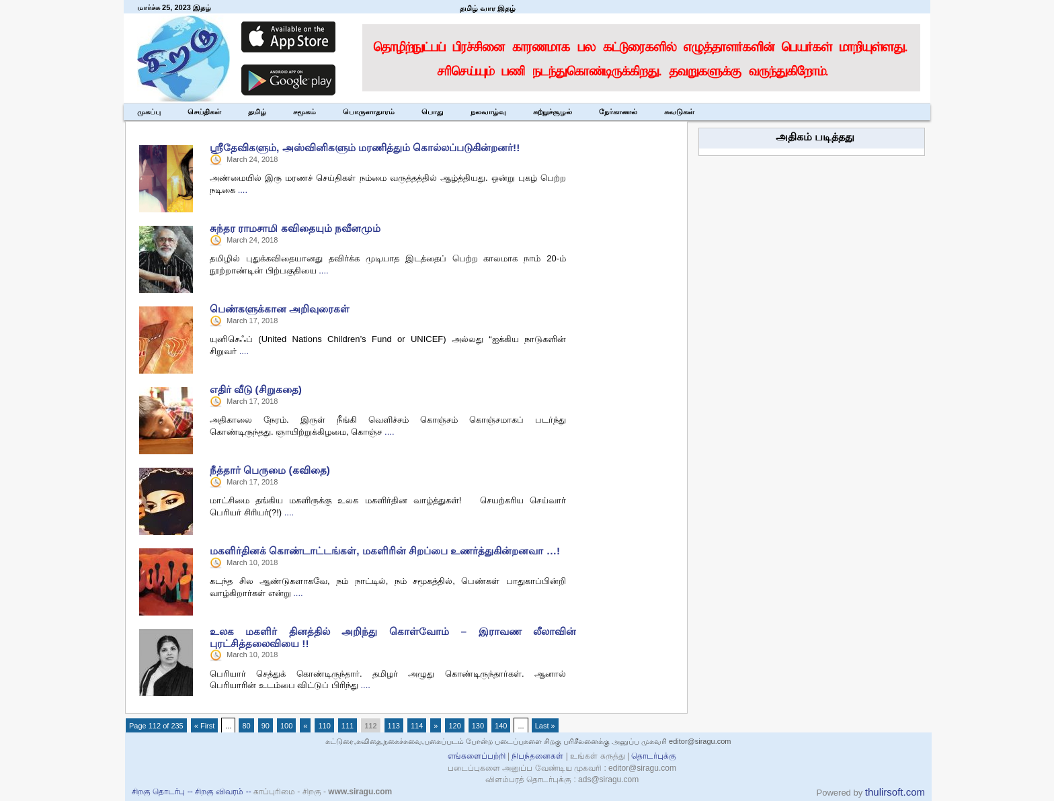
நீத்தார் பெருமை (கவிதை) (270, 470)
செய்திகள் (204, 112)
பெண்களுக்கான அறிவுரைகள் (280, 308)
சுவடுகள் (679, 112)
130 (478, 726)
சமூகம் (304, 112)
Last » (545, 726)
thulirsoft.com (895, 792)
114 (417, 726)
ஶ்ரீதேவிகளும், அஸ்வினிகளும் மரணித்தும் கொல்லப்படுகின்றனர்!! (365, 147)
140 (501, 726)
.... (242, 190)
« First (204, 726)
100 (286, 726)
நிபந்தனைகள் (538, 756)
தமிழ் (257, 112)
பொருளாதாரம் (369, 112)
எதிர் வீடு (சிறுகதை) (256, 389)
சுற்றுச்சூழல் (552, 112)
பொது (432, 112)
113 (394, 726)
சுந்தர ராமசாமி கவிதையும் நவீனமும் (295, 228)
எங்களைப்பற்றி (476, 756)
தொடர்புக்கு (653, 756)
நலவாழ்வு (488, 112)
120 (454, 726)
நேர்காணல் (618, 112)
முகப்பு (149, 112)
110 (324, 726)
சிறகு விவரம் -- (224, 791)
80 (246, 726)
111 (347, 726)
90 (265, 726)
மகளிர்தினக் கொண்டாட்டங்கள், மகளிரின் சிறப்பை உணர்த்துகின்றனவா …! (385, 550)
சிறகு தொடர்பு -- (163, 791)
